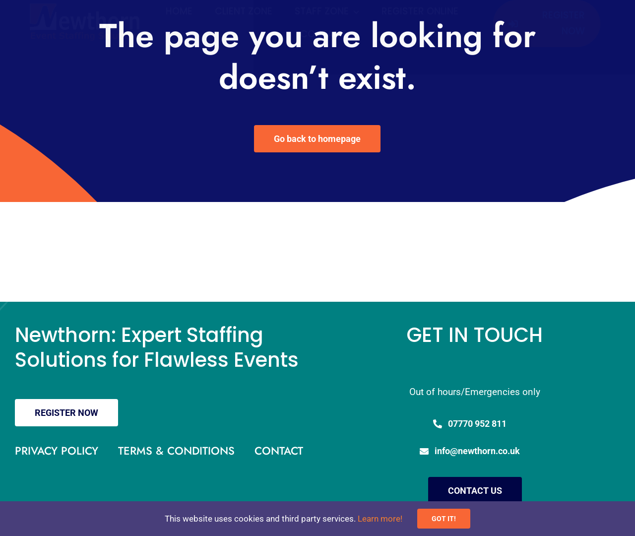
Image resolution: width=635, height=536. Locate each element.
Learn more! (380, 519)
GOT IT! (444, 519)
